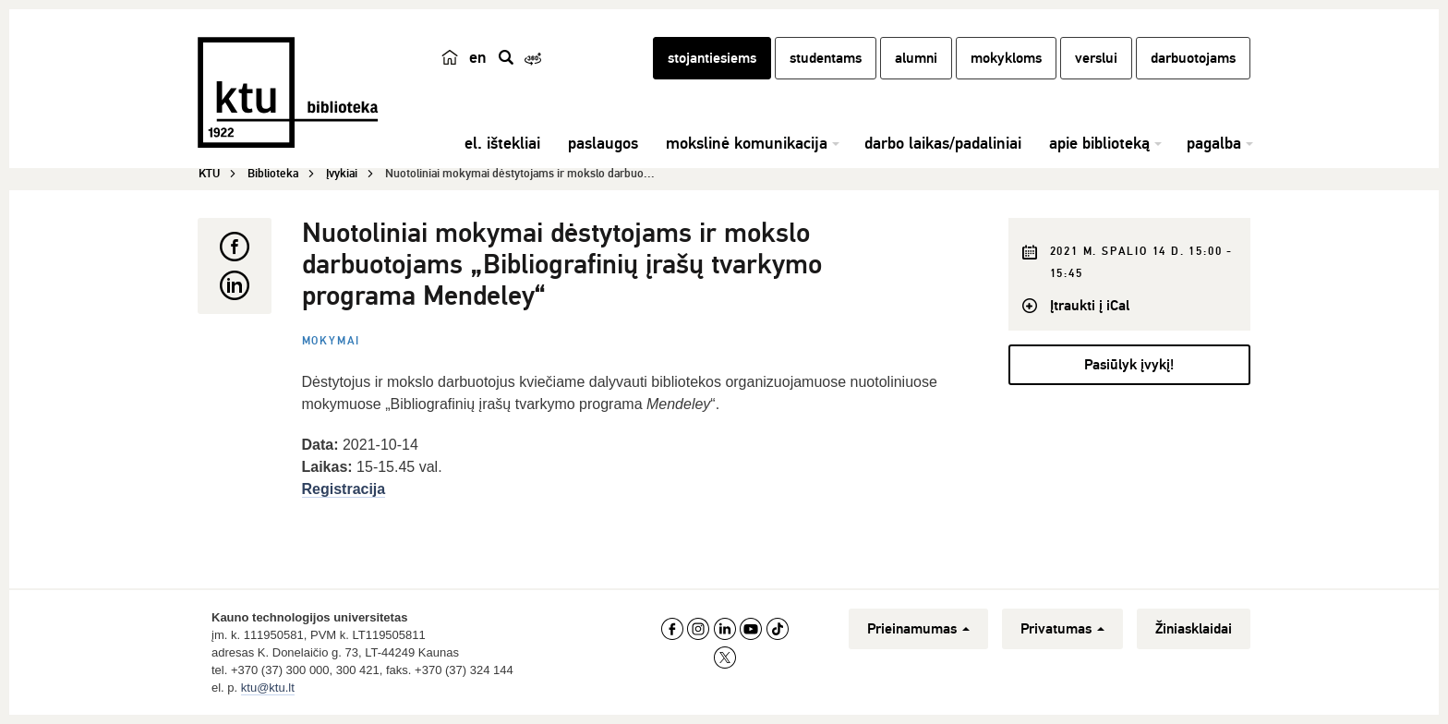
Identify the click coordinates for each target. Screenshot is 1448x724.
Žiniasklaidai (1193, 629)
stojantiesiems (712, 58)
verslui (1096, 58)
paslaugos (603, 143)
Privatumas (1062, 629)
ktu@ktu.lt (268, 687)
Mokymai (331, 341)
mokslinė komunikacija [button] (746, 143)
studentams (826, 58)
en (478, 57)
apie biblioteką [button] (1099, 143)
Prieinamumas (918, 629)
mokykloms (1006, 58)
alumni (916, 58)
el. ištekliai (502, 143)
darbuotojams (1193, 58)
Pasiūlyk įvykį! (1129, 365)
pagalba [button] (1214, 143)
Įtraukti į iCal (1089, 305)
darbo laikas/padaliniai (942, 143)
